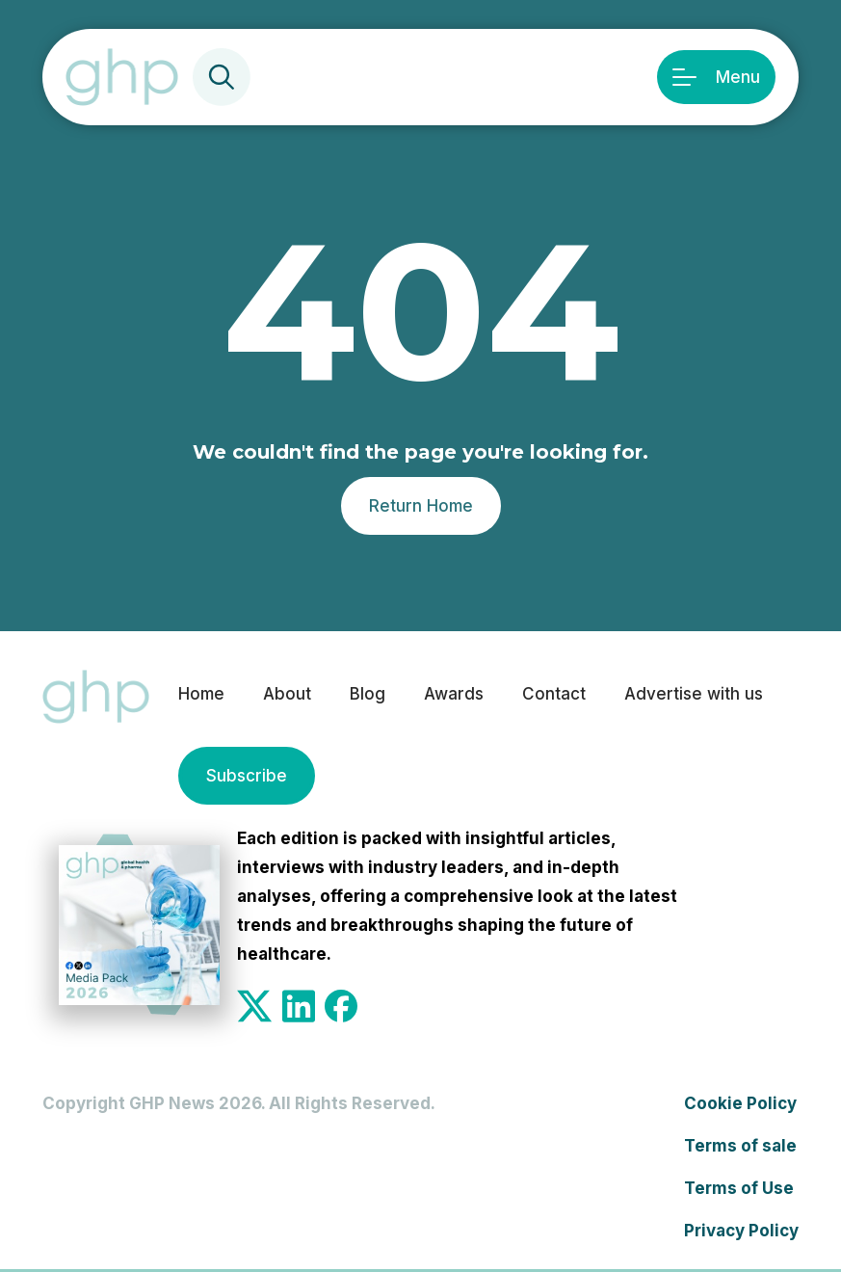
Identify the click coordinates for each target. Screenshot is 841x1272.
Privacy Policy (741, 1230)
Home (201, 693)
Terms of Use (739, 1188)
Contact (554, 693)
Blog (367, 693)
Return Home (421, 506)
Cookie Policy (740, 1103)
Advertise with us (693, 693)
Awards (454, 693)
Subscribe (246, 775)
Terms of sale (740, 1145)
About (287, 693)
